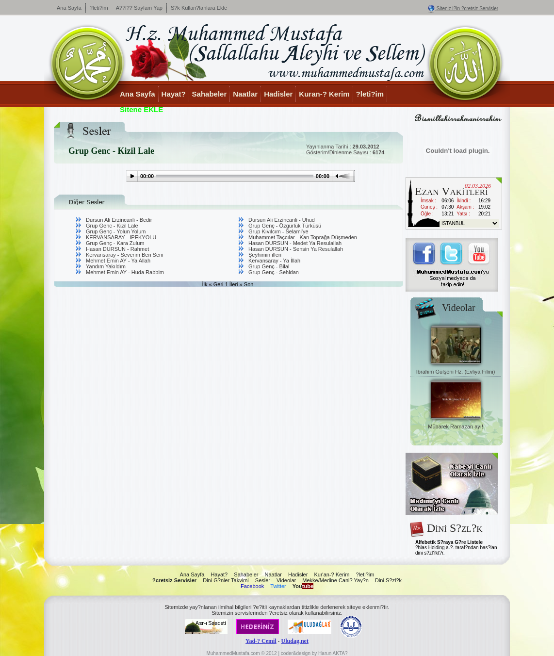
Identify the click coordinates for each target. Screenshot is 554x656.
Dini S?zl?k (388, 580)
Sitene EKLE (141, 109)
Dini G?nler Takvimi (226, 580)
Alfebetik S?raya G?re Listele (449, 542)
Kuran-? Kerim (324, 94)
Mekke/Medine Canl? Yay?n (335, 580)
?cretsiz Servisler (174, 580)
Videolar (286, 580)
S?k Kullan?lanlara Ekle (199, 8)
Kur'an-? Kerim (331, 574)
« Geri (216, 284)
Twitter (278, 586)
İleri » (236, 284)
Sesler (262, 580)
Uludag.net (295, 641)
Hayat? (174, 94)
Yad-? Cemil (261, 641)
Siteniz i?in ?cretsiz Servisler (467, 8)
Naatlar (245, 94)
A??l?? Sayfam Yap (139, 8)
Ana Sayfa (69, 8)
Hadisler (278, 94)
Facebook (252, 586)
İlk (205, 284)
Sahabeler (209, 94)
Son (249, 284)
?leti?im (99, 8)
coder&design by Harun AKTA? (314, 653)
